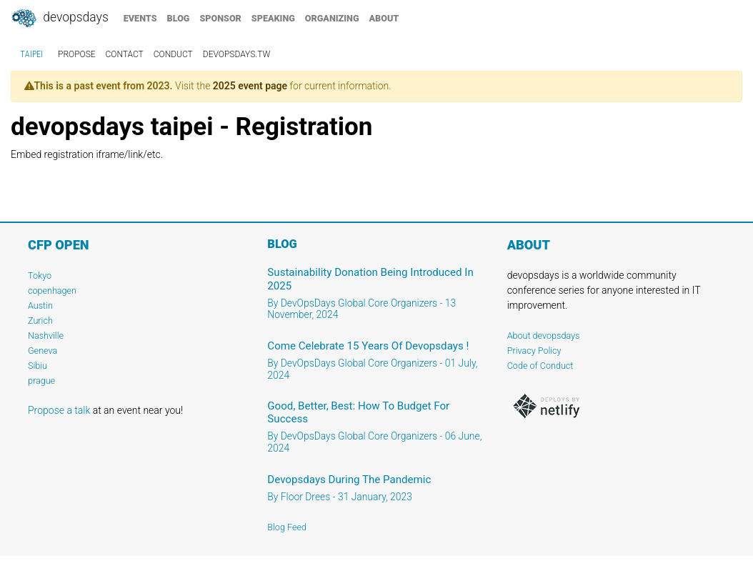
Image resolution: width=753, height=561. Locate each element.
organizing (332, 18)
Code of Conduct (540, 365)
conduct (173, 54)
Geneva (42, 350)
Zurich (40, 320)
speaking (273, 18)
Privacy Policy (534, 350)
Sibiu (37, 365)
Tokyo (39, 275)
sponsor (220, 18)
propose (77, 54)
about (384, 18)
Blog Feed (286, 527)
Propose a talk (59, 410)
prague (41, 380)
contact (125, 54)
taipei (31, 54)
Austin (40, 305)
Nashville (46, 335)
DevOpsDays (59, 18)
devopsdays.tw (236, 54)
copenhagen (52, 290)
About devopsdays (543, 335)
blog (178, 18)
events (140, 18)
